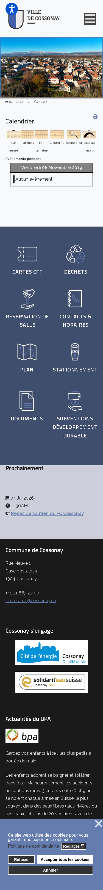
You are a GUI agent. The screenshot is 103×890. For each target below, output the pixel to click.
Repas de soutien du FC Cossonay (47, 513)
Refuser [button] (21, 859)
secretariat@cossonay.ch (30, 600)
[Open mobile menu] (90, 19)
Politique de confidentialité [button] (33, 846)
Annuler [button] (50, 870)
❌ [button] (98, 824)
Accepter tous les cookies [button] (65, 859)
